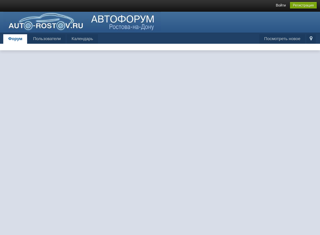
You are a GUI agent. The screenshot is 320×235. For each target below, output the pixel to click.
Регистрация (303, 5)
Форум (15, 38)
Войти (281, 5)
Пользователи (47, 38)
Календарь (82, 38)
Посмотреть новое (282, 38)
